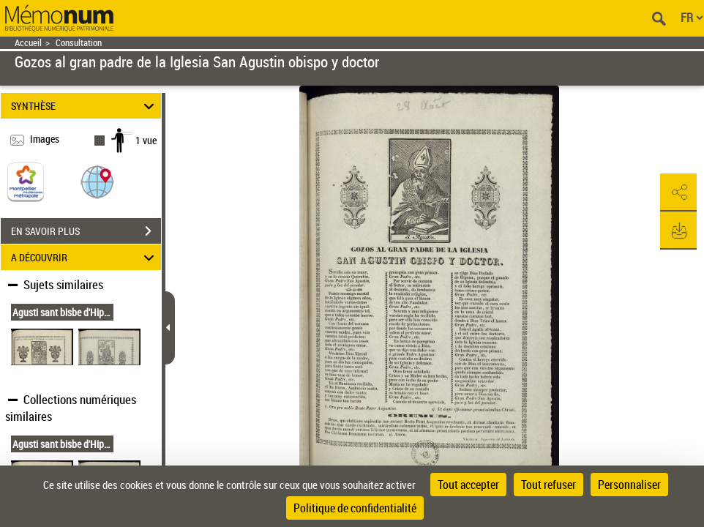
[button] (97, 181)
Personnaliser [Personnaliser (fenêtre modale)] (629, 484)
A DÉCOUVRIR (84, 257)
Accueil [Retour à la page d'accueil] (28, 43)
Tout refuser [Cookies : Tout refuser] (548, 484)
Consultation (79, 43)
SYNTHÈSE (84, 106)
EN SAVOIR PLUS (86, 231)
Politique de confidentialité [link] (354, 508)
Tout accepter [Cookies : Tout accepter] (468, 484)
